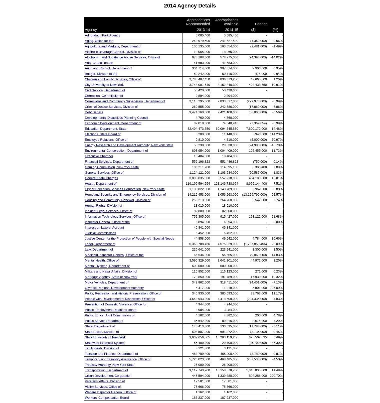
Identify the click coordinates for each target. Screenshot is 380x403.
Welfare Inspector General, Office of (110, 392)
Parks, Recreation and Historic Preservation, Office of (123, 293)
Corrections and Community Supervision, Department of (125, 101)
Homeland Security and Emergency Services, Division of (125, 194)
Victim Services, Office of (103, 387)
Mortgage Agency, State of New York (111, 277)
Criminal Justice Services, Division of (111, 107)
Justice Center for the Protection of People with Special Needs (129, 238)
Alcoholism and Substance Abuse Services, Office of (122, 57)
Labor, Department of (100, 244)
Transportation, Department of (106, 370)
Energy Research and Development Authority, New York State (129, 145)
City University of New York (104, 85)
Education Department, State (105, 129)
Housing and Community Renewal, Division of (118, 200)
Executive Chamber (99, 156)
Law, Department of (99, 249)
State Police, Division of (102, 332)
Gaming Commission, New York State (112, 167)
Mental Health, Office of (102, 260)
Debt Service (94, 112)
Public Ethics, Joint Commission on (110, 315)
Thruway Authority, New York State (109, 365)
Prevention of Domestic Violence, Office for (115, 304)
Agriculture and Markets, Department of (113, 46)
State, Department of (100, 326)
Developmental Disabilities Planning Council (116, 118)
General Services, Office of (104, 172)
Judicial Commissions (100, 233)
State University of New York (105, 337)
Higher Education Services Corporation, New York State (125, 189)
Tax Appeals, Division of (102, 348)
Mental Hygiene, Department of (107, 266)
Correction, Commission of (104, 96)
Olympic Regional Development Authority (114, 288)
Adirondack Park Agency (102, 35)
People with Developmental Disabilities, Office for (120, 299)
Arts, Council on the (99, 63)
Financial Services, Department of (109, 161)
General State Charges (101, 178)
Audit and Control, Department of (108, 68)
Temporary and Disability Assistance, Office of (118, 359)
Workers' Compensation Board (107, 398)
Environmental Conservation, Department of (116, 150)
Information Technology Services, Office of (115, 216)
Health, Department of (101, 183)
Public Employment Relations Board (111, 310)
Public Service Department (104, 321)
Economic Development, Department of (113, 123)
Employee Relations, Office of (106, 139)
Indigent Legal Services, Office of (108, 211)
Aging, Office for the (99, 41)
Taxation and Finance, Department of (111, 354)
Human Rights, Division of (103, 205)
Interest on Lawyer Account (104, 227)
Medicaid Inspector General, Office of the (114, 255)
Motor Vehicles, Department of (106, 282)
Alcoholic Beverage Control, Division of (113, 52)
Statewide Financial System (105, 343)
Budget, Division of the (101, 74)
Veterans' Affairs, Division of (105, 381)
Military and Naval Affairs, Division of (111, 271)
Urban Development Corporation (108, 376)
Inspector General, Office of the (107, 222)
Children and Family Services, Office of (113, 79)
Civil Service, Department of (105, 90)
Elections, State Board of (103, 134)
